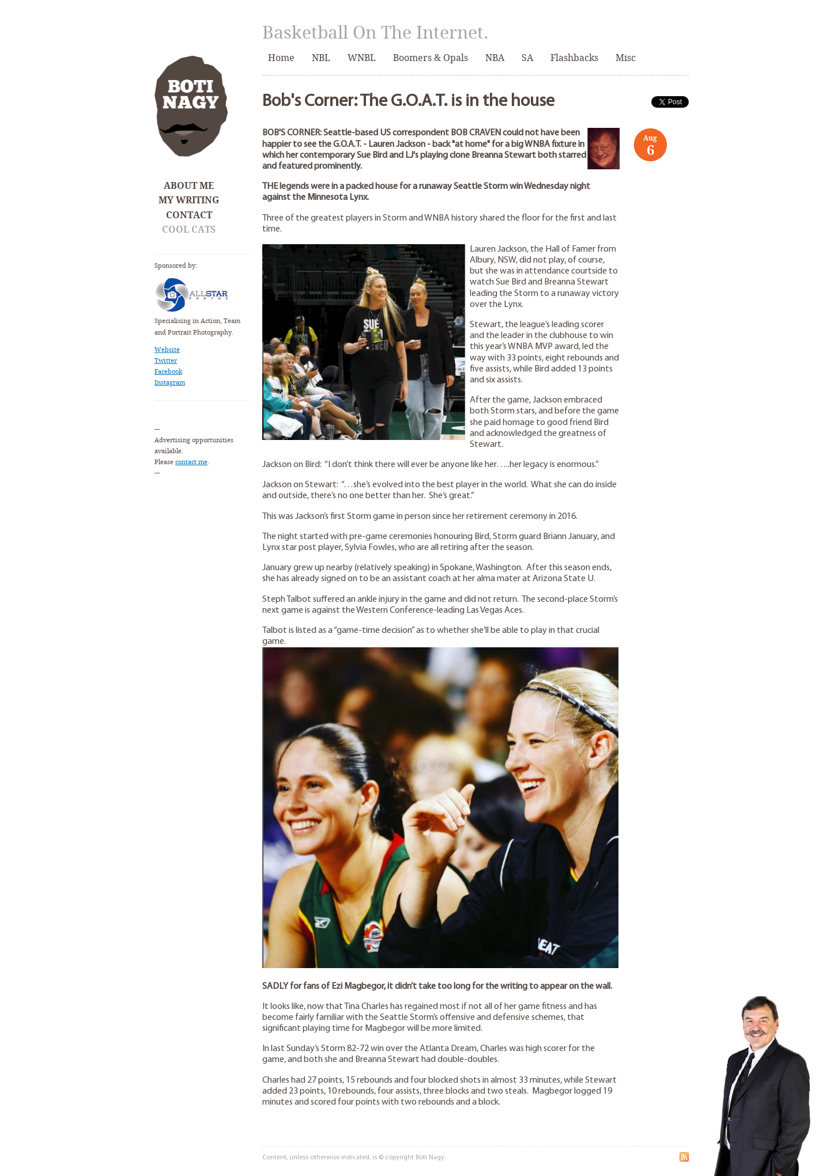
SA (527, 57)
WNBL (362, 57)
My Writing (189, 200)
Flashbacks (574, 57)
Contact (189, 215)
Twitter (165, 361)
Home (281, 57)
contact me (191, 462)
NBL (321, 57)
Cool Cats (189, 229)
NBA (494, 57)
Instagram (169, 382)
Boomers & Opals (430, 57)
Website (167, 350)
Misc (626, 57)
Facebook (168, 371)
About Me (189, 185)
